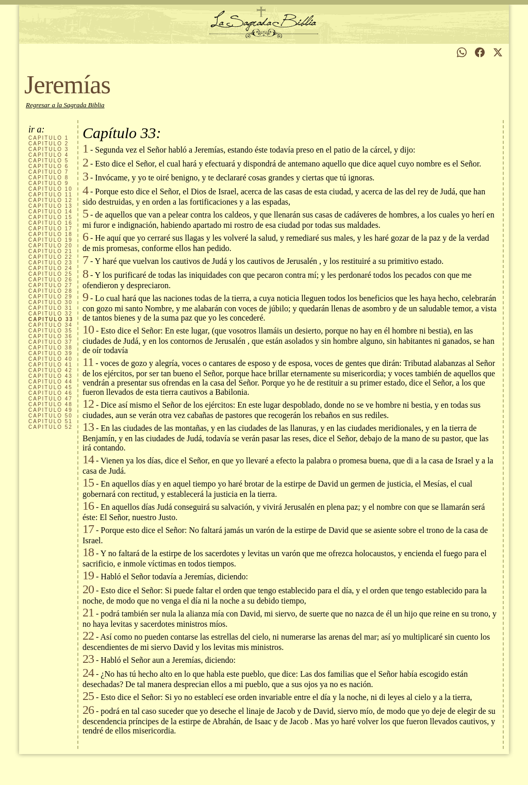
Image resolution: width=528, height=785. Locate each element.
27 (50, 285)
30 (50, 302)
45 (50, 387)
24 (50, 268)
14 (50, 211)
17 (50, 228)
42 (50, 370)
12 (50, 200)
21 (50, 251)
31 (50, 308)
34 (50, 325)
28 (50, 291)
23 (50, 262)
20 (50, 245)
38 (50, 347)
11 (50, 194)
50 (50, 416)
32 (50, 313)
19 (50, 240)
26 (50, 279)
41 (50, 365)
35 (50, 330)
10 (50, 189)
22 (50, 257)
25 (50, 274)
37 (50, 342)
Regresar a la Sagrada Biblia (65, 105)
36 (50, 336)
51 (50, 421)
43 (50, 376)
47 (50, 399)
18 (50, 234)
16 (50, 223)
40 (50, 359)
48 (50, 404)
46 (50, 393)
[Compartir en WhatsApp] (462, 52)
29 (50, 296)
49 (50, 410)
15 (50, 217)
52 (50, 427)
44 (50, 382)
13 (50, 206)
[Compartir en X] (498, 52)
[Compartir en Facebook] (480, 52)
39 (50, 353)
